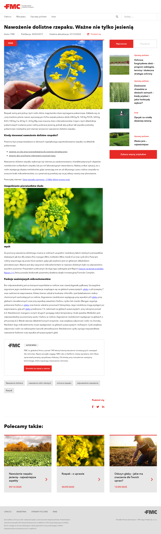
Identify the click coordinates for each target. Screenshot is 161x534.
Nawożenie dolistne (14, 383)
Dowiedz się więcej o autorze (38, 368)
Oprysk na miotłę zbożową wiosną (143, 119)
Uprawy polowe (38, 16)
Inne (54, 16)
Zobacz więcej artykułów (133, 154)
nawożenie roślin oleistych (40, 383)
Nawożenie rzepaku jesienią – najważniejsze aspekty (22, 477)
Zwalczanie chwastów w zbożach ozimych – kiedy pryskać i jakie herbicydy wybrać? (144, 94)
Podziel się (94, 34)
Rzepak (9, 390)
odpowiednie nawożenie (87, 383)
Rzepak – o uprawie (73, 474)
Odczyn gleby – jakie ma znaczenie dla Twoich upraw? (128, 477)
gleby (85, 289)
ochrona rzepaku (64, 383)
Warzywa (21, 16)
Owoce (7, 16)
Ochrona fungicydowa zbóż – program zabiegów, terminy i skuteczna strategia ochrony (144, 67)
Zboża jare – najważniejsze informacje (141, 145)
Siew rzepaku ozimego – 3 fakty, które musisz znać (46, 179)
